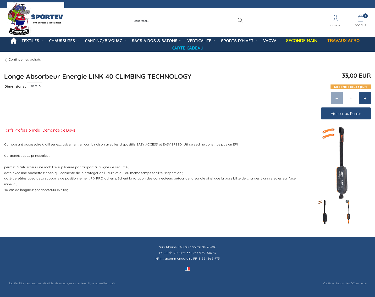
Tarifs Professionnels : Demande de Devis (40, 130)
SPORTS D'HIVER (237, 40)
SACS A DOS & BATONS (154, 40)
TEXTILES (30, 40)
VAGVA (269, 40)
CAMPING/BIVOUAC (103, 40)
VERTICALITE (199, 40)
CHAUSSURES (62, 40)
